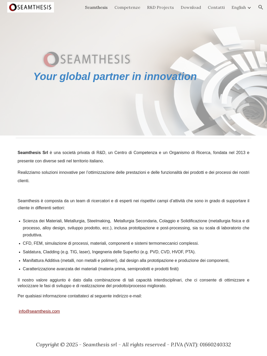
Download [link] (191, 7)
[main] (134, 67)
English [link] (239, 7)
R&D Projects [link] (160, 7)
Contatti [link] (216, 7)
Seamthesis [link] (96, 7)
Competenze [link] (127, 7)
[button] (260, 7)
